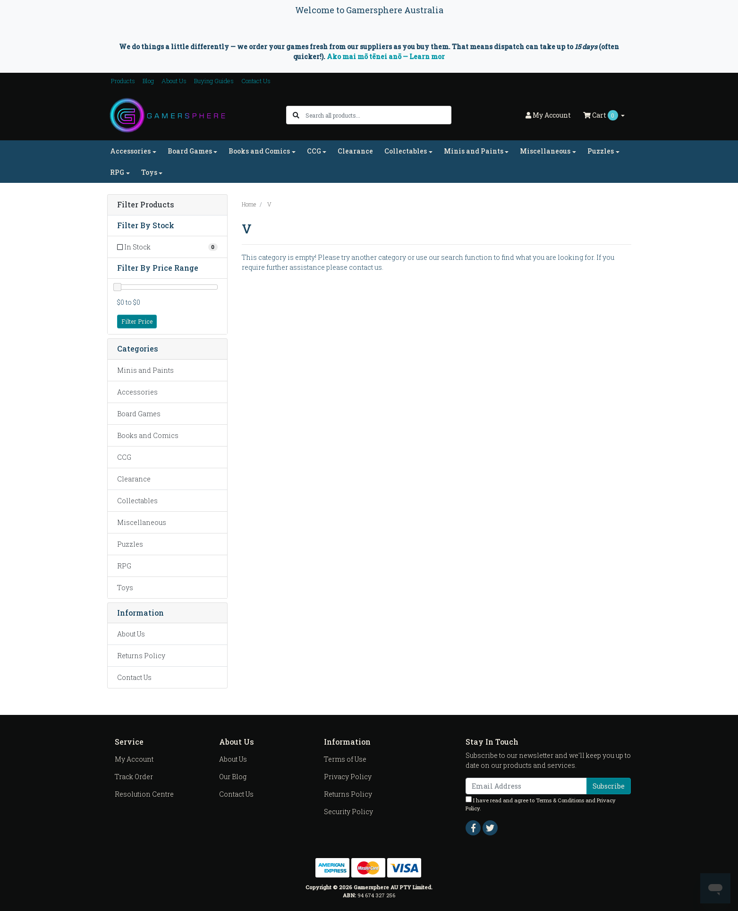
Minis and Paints (145, 370)
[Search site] (296, 115)
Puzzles (130, 544)
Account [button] (548, 115)
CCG (124, 457)
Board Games (139, 413)
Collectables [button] (405, 150)
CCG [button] (314, 150)
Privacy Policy (348, 776)
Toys (125, 587)
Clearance (355, 150)
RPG (124, 565)
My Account (134, 759)
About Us (174, 81)
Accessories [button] (130, 150)
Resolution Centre (144, 794)
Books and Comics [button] (259, 150)
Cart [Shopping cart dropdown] (601, 115)
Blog (148, 81)
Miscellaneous (141, 522)
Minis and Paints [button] (473, 150)
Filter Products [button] (145, 204)
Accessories (137, 391)
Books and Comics (147, 435)
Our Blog (232, 776)
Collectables (137, 500)
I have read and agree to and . (541, 804)
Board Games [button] (190, 150)
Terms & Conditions (560, 800)
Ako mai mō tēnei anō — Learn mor (386, 56)
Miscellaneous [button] (545, 150)
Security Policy (348, 811)
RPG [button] (117, 172)
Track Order (134, 776)
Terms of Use (345, 759)
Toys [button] (149, 172)
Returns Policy (141, 655)
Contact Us (256, 81)
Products (123, 81)
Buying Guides (214, 81)
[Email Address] (526, 786)
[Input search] (377, 115)
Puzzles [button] (600, 150)
